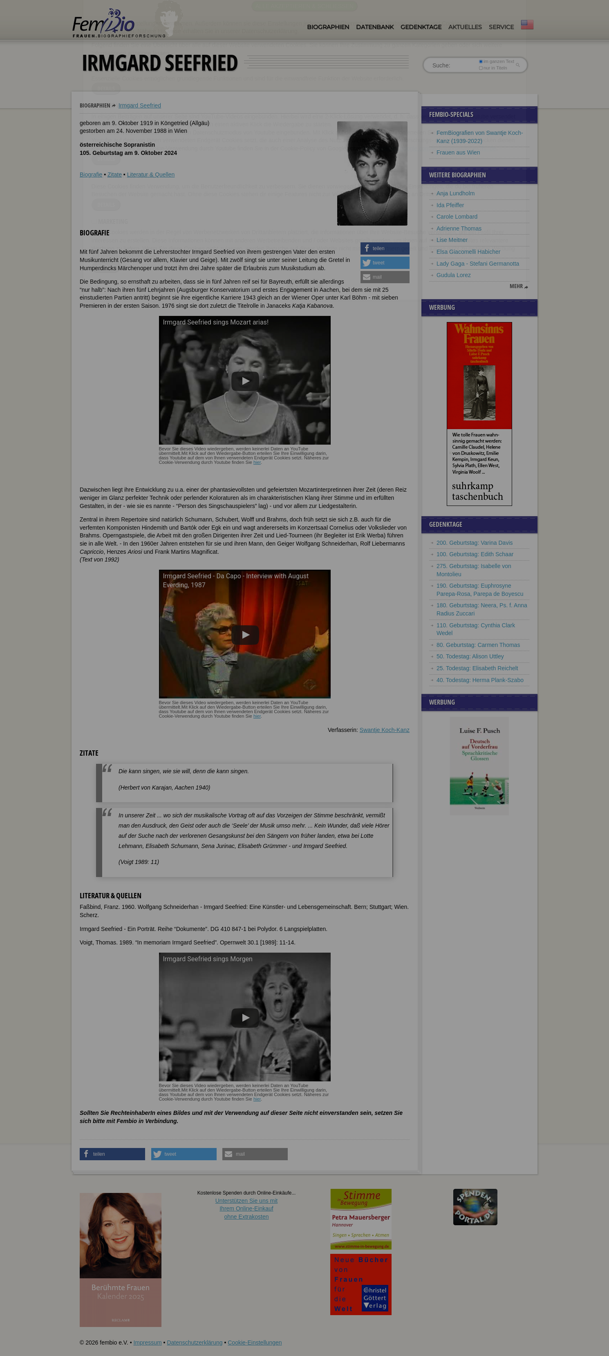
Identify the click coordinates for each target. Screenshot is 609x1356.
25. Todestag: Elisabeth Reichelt (477, 668)
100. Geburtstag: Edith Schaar (475, 554)
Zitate (114, 174)
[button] (385, 248)
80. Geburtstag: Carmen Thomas (478, 645)
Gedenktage (421, 27)
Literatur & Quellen (151, 174)
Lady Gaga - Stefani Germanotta (478, 263)
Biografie (91, 174)
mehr (516, 286)
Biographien (328, 27)
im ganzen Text (496, 61)
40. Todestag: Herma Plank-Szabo (480, 680)
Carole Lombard (457, 216)
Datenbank (375, 27)
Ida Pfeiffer (450, 205)
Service (501, 27)
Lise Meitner (452, 240)
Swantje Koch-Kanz (385, 730)
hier (257, 462)
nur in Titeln (493, 67)
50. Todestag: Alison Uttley (470, 656)
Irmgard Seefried (140, 105)
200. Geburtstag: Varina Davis (475, 542)
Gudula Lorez (454, 275)
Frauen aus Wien (458, 152)
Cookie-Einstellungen (255, 1342)
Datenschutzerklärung (194, 1342)
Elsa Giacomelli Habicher (468, 251)
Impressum (147, 1342)
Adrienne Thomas (459, 228)
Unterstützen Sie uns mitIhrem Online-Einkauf (246, 1208)
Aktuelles (465, 27)
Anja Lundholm (456, 193)
